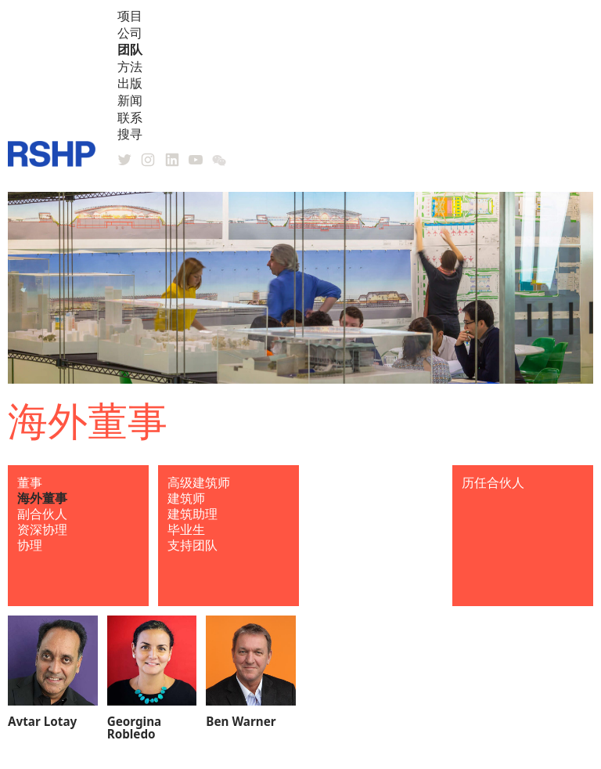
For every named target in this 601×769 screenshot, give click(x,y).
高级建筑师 (198, 482)
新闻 (129, 100)
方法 (129, 66)
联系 (129, 117)
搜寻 (129, 134)
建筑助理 (192, 514)
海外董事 (42, 498)
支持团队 (192, 545)
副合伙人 (42, 514)
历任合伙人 (493, 482)
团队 (129, 49)
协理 (29, 545)
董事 (29, 482)
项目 (129, 15)
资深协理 (42, 529)
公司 (129, 33)
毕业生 (186, 529)
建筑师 (186, 498)
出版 (129, 83)
